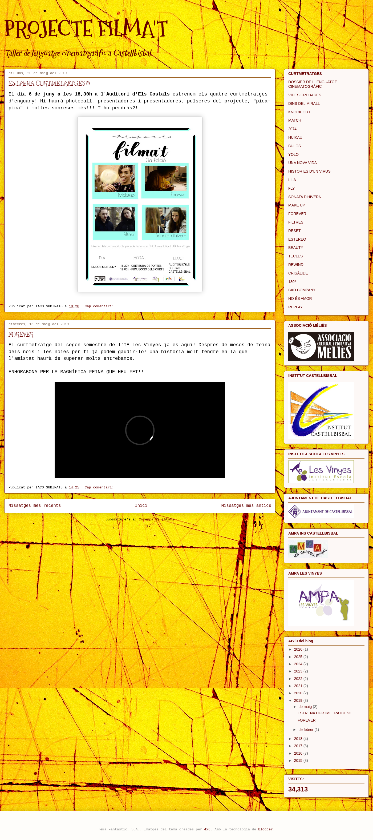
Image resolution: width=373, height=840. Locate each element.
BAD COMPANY (301, 290)
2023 (298, 671)
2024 (298, 664)
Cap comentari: (100, 306)
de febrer (306, 729)
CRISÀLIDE (298, 273)
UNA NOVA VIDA (302, 163)
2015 (298, 760)
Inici (141, 505)
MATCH (294, 120)
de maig (305, 706)
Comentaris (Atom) (156, 519)
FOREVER (21, 334)
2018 (298, 739)
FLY (291, 188)
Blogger (265, 829)
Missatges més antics (246, 505)
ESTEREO (297, 239)
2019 (298, 700)
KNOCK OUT (299, 112)
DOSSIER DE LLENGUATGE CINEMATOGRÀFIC (312, 84)
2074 (292, 129)
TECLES (295, 256)
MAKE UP (296, 205)
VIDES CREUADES (304, 95)
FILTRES (295, 222)
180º (292, 282)
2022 (298, 678)
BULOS (294, 146)
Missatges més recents (35, 505)
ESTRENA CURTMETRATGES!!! (49, 83)
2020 (298, 693)
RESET (294, 231)
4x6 (207, 829)
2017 (298, 746)
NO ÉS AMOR (300, 298)
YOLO (293, 154)
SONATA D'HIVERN (304, 197)
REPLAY (295, 307)
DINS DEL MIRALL (304, 103)
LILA (292, 180)
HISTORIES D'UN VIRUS (309, 171)
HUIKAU (295, 137)
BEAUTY (295, 247)
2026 (298, 649)
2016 (298, 753)
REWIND (295, 264)
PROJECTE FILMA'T (86, 28)
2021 (298, 686)
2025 (298, 657)
